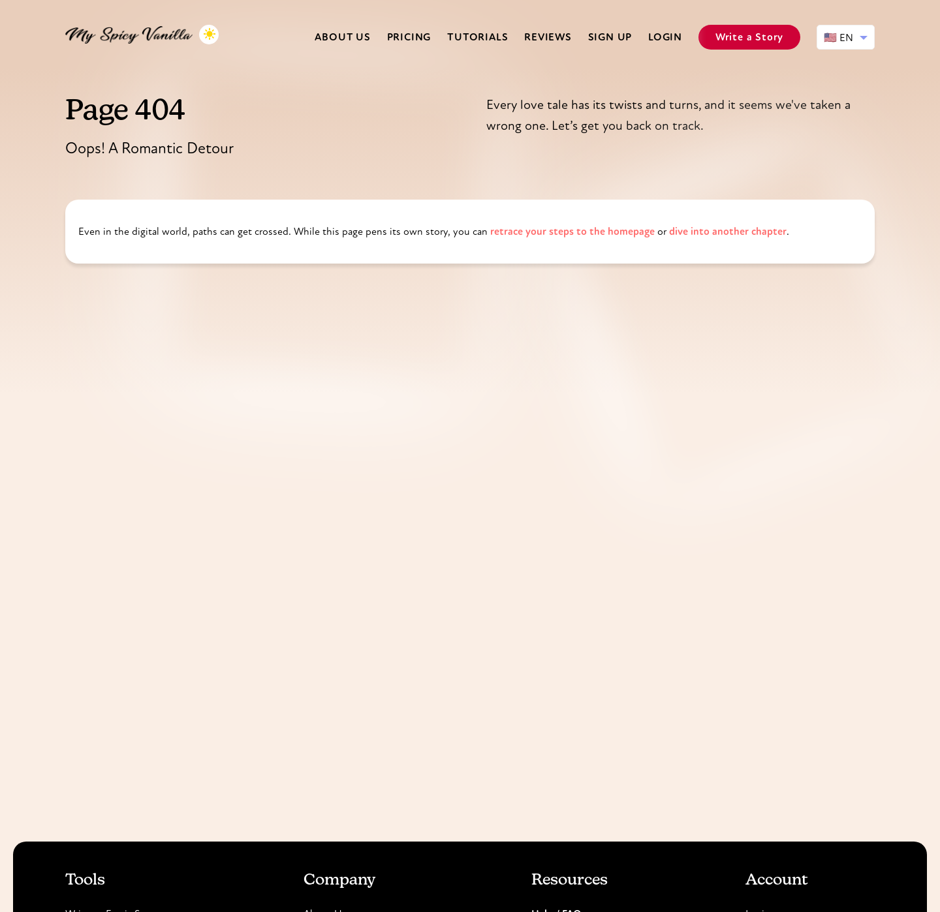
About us (342, 37)
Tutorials (477, 37)
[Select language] (846, 37)
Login (665, 37)
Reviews (548, 37)
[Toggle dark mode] (209, 34)
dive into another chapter (728, 231)
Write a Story (749, 37)
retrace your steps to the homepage (572, 231)
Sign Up (610, 37)
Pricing (409, 37)
